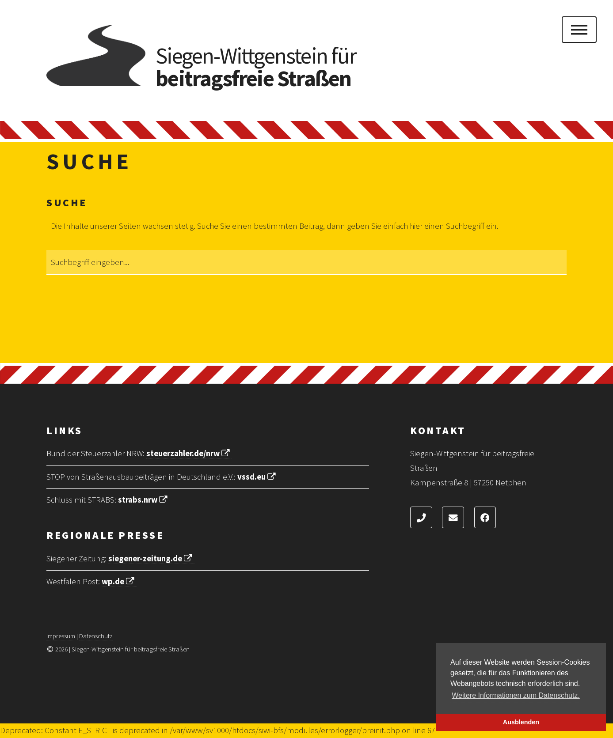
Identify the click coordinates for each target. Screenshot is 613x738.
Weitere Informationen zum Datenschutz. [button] (516, 695)
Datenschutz (96, 636)
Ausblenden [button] (521, 722)
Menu (579, 29)
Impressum (60, 636)
